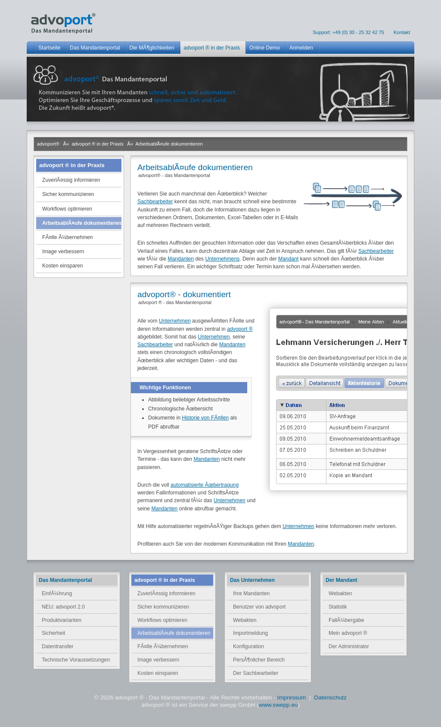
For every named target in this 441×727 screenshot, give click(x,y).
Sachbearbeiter (155, 202)
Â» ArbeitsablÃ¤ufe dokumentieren (164, 143)
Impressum (292, 697)
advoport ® (240, 329)
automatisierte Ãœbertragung (205, 485)
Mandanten (181, 259)
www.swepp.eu (278, 705)
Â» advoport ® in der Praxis (93, 143)
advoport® (48, 143)
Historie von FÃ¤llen (205, 418)
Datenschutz (330, 697)
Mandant (288, 259)
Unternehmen (175, 321)
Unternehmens (222, 259)
